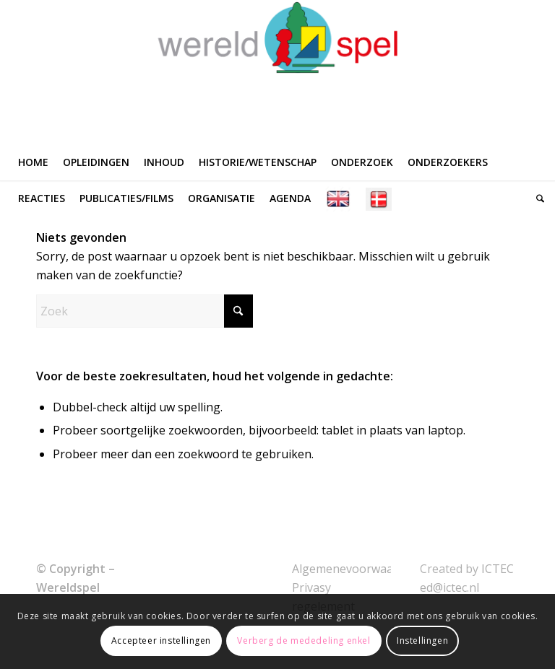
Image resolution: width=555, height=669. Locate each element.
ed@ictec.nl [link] (449, 587)
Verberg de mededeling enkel (303, 640)
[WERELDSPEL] (278, 72)
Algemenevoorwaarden (355, 569)
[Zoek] (536, 198)
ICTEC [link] (497, 569)
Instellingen (422, 640)
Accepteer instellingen (161, 640)
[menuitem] (33, 162)
